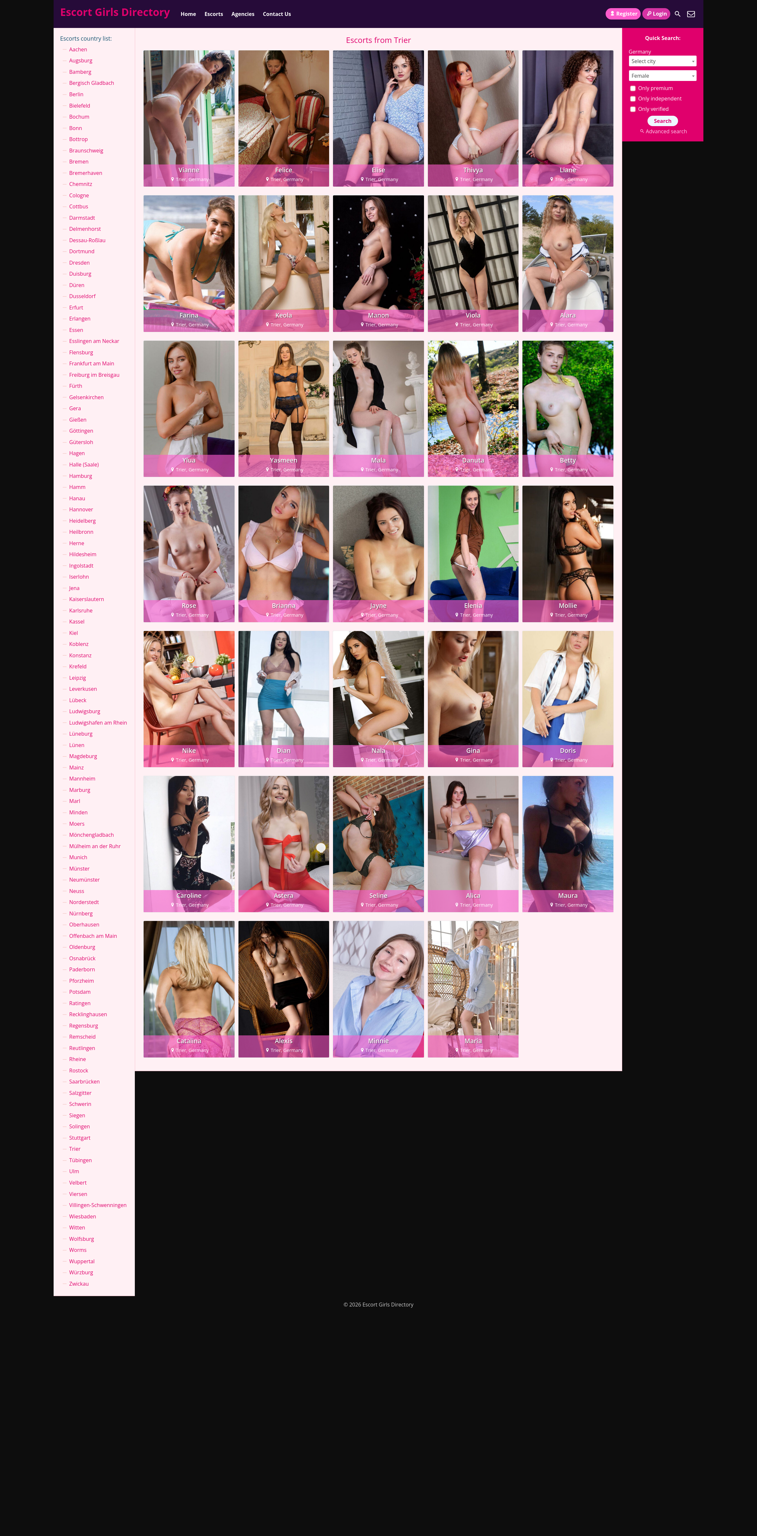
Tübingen (80, 1160)
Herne (76, 543)
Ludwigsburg (84, 711)
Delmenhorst (85, 228)
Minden (78, 812)
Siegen (77, 1115)
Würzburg (81, 1272)
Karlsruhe (81, 610)
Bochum (79, 116)
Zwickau (79, 1283)
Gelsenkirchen (86, 397)
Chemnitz (80, 184)
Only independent (656, 98)
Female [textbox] (640, 75)
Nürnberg (81, 913)
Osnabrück (82, 958)
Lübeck (77, 700)
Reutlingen (82, 1048)
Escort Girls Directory (115, 12)
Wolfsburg (81, 1238)
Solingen (79, 1126)
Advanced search (662, 131)
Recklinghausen (88, 1014)
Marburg (79, 790)
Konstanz (80, 655)
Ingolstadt (81, 565)
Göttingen (81, 430)
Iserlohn (79, 576)
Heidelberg (82, 520)
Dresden (79, 262)
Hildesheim (82, 554)
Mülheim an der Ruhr (95, 846)
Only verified (649, 108)
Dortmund (82, 251)
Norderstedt (84, 902)
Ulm (74, 1171)
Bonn (75, 128)
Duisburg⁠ (80, 273)
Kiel (73, 633)
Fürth (75, 385)
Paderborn (82, 969)
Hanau (77, 498)
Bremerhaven (85, 173)
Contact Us (277, 14)
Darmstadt (82, 217)
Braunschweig (86, 150)
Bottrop (78, 139)
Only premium (651, 88)
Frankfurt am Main (91, 363)
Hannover (81, 509)
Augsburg (80, 60)
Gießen (77, 419)
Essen (76, 330)
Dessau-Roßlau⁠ (87, 240)
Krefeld (78, 666)
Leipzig (77, 677)
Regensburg (83, 1025)
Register (623, 13)
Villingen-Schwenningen (98, 1205)
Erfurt (76, 307)
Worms (77, 1250)
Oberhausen (84, 924)
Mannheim (82, 778)
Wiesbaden (82, 1216)
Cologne (79, 195)
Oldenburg (82, 947)
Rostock (78, 1070)
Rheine (77, 1059)
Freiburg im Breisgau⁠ (94, 374)
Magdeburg (83, 756)
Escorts (213, 14)
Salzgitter (80, 1092)
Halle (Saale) (84, 464)
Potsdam (80, 991)
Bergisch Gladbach (91, 82)
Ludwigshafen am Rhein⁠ (98, 722)
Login (656, 13)
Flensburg (81, 352)
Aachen (78, 49)
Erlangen (80, 318)
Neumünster (84, 879)
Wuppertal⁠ (82, 1261)
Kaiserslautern (86, 599)
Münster (79, 868)
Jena (74, 588)
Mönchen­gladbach (91, 834)
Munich (78, 857)
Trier (75, 1148)
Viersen (78, 1194)
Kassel (76, 621)
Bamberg (80, 71)
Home (188, 14)
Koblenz (79, 644)
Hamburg (80, 475)
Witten (77, 1227)
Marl (74, 801)
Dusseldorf (82, 296)
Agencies (243, 14)
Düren (76, 285)
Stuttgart (80, 1137)
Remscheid (82, 1036)
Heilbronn (81, 531)
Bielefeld (79, 105)
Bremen (78, 161)
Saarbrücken (84, 1081)
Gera (75, 408)
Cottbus (78, 206)
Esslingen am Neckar (94, 341)
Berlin (76, 94)
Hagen (77, 453)
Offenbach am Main (93, 935)
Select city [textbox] (644, 61)
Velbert (78, 1182)
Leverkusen (83, 688)
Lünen (76, 745)
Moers (76, 823)
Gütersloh (81, 442)
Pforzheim (81, 980)
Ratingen (80, 1003)
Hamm (77, 487)
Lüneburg (81, 733)
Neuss (76, 891)
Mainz (76, 767)
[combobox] (663, 61)
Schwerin (80, 1104)
